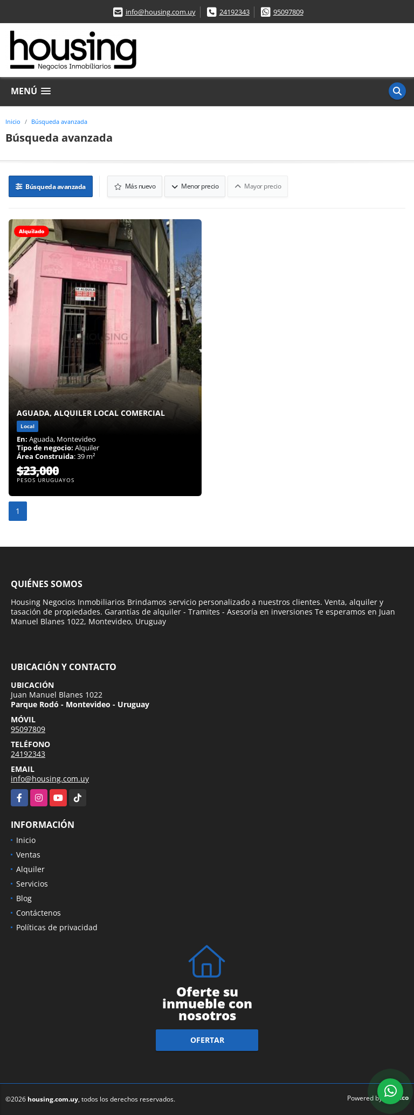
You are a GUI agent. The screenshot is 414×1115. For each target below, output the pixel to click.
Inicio (12, 121)
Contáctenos (38, 913)
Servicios (32, 884)
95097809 (288, 12)
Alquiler (30, 869)
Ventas (28, 854)
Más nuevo (135, 186)
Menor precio (194, 186)
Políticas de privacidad (57, 927)
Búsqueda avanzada (59, 121)
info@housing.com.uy (161, 12)
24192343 (234, 12)
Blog (24, 898)
